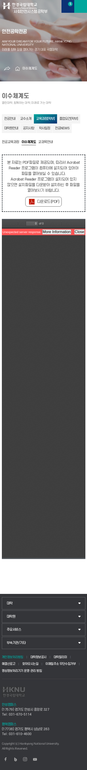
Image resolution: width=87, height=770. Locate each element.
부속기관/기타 (16, 643)
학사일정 (44, 128)
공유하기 (7, 68)
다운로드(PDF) (48, 202)
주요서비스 (14, 630)
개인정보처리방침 (12, 657)
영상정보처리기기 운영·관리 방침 (22, 671)
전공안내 (9, 119)
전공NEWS (62, 128)
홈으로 (17, 68)
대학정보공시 (38, 657)
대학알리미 (60, 657)
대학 (10, 603)
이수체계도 (29, 68)
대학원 (11, 617)
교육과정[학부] (45, 119)
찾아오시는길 (30, 664)
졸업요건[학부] (68, 119)
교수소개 (25, 119)
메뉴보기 (80, 6)
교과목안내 (45, 142)
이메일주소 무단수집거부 (60, 664)
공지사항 (28, 128)
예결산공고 (8, 664)
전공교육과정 (10, 142)
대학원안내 (11, 128)
